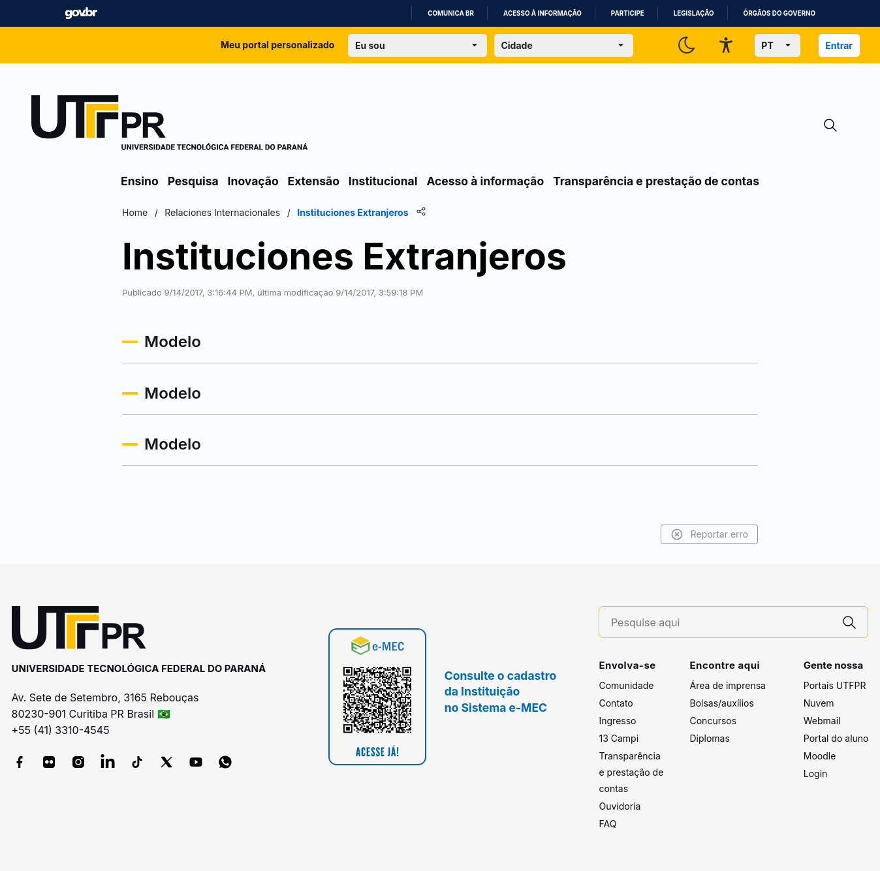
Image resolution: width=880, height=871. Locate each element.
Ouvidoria (619, 806)
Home (135, 212)
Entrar (839, 45)
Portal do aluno (836, 738)
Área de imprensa (727, 685)
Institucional (383, 181)
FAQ (607, 823)
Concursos (712, 720)
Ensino (140, 181)
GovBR (81, 13)
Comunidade (626, 685)
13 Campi (618, 738)
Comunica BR (451, 13)
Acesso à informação (542, 13)
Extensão (313, 181)
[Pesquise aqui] (721, 623)
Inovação (253, 181)
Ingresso (617, 720)
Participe (627, 13)
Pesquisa (193, 181)
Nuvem (819, 703)
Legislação (694, 13)
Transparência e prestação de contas (656, 181)
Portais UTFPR (835, 685)
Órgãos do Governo (779, 13)
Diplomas (709, 738)
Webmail (822, 720)
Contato (616, 703)
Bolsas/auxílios (721, 703)
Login (816, 773)
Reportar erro (709, 534)
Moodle (820, 755)
